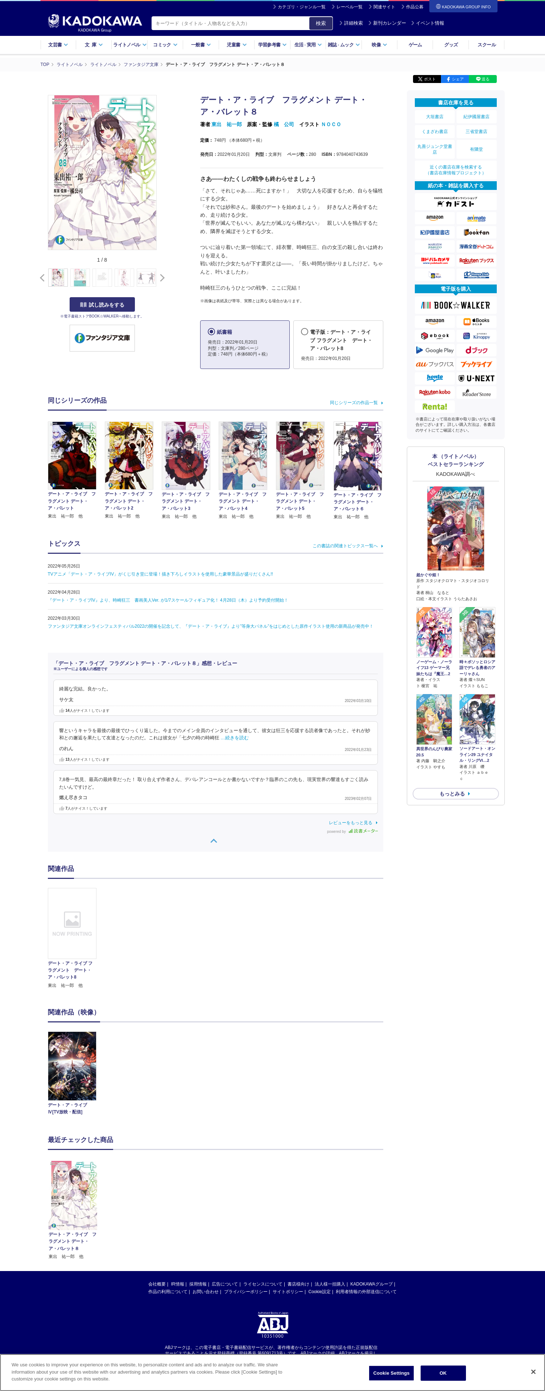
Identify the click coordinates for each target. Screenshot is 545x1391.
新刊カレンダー (387, 23)
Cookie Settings (391, 1373)
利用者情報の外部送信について (366, 1222)
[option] (76, 938)
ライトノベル (129, 44)
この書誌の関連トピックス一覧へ (345, 545)
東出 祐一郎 (226, 124)
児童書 (237, 44)
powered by (352, 832)
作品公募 (415, 6)
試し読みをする (102, 305)
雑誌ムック (344, 44)
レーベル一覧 (350, 6)
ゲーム (415, 44)
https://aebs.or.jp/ (246, 1290)
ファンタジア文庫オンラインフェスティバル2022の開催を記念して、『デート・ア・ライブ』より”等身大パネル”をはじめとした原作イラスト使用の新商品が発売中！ (211, 626)
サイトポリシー (288, 1222)
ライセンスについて (262, 1214)
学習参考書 (272, 44)
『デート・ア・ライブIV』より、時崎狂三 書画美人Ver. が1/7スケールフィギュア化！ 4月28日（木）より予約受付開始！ (168, 600)
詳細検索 (351, 23)
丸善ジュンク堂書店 (434, 149)
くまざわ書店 (435, 131)
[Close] (533, 1372)
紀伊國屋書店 (476, 116)
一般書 (201, 44)
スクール (486, 44)
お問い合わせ (206, 1222)
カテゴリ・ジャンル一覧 (302, 6)
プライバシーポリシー (246, 1222)
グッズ (451, 44)
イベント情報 (427, 23)
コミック (165, 44)
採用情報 (198, 1214)
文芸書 (58, 44)
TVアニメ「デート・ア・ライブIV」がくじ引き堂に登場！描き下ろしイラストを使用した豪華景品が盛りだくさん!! (160, 574)
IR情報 (177, 1214)
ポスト (430, 79)
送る (486, 79)
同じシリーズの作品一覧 (354, 402)
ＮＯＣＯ (331, 124)
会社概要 (157, 1214)
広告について (225, 1214)
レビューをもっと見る (350, 822)
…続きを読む (234, 737)
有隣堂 (476, 149)
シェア (458, 79)
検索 (321, 23)
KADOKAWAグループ (371, 1214)
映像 (379, 44)
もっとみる (452, 794)
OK (443, 1373)
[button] (161, 278)
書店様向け (298, 1214)
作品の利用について (167, 1222)
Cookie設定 (320, 1222)
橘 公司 (284, 124)
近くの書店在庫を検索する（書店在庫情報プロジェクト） (455, 170)
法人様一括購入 (330, 1214)
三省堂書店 (476, 131)
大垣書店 (434, 116)
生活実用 (308, 44)
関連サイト (384, 6)
